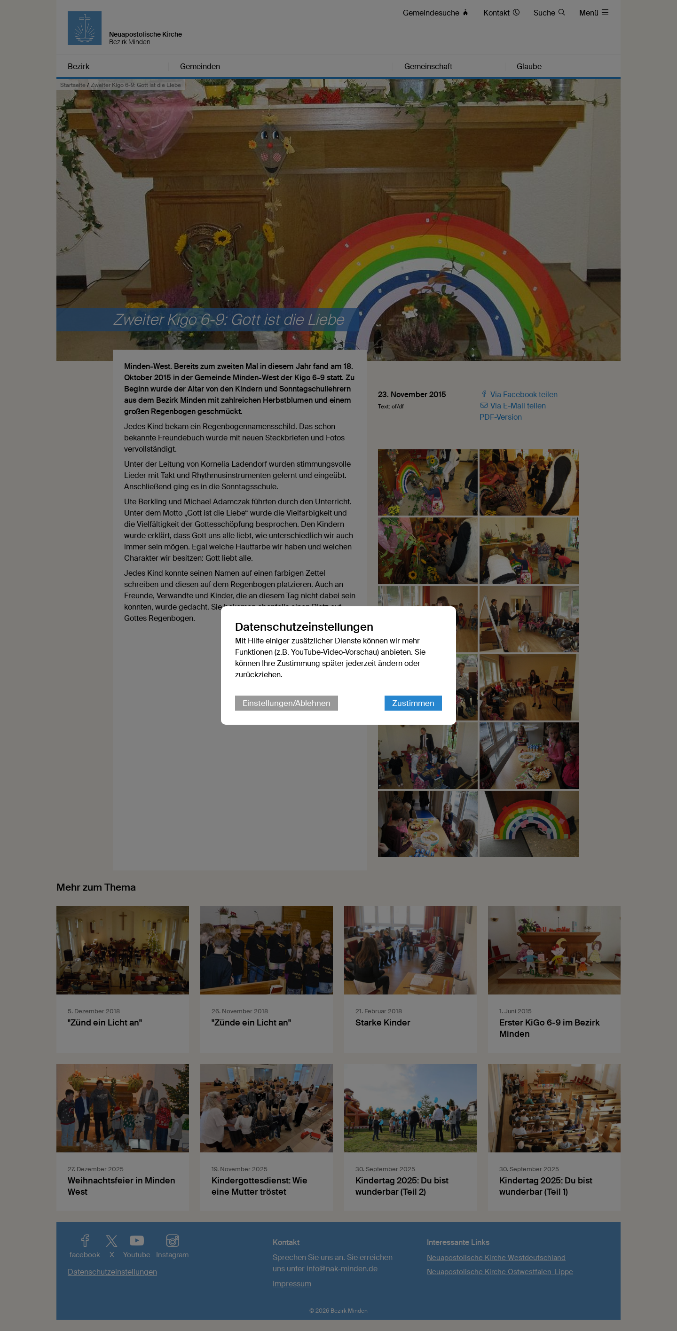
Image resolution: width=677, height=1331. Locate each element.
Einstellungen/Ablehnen (287, 703)
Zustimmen (413, 703)
